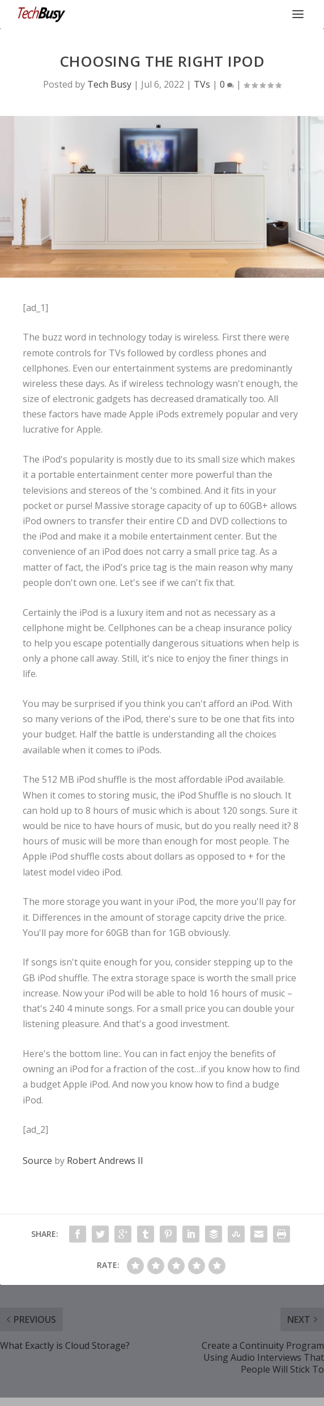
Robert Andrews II (105, 1160)
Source (37, 1160)
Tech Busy (109, 84)
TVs (202, 84)
